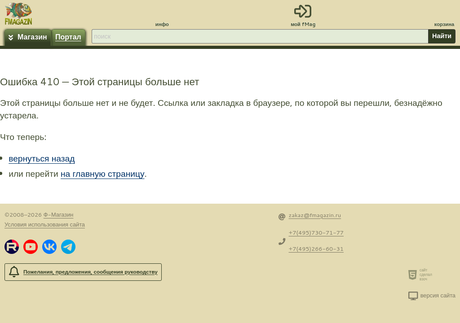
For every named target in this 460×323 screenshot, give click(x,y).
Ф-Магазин (59, 214)
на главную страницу (103, 173)
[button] (11, 247)
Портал (68, 36)
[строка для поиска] (260, 36)
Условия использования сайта (44, 224)
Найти (441, 35)
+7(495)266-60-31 (316, 248)
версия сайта (438, 295)
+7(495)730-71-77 (316, 232)
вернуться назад (42, 158)
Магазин (32, 36)
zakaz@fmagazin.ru (315, 215)
